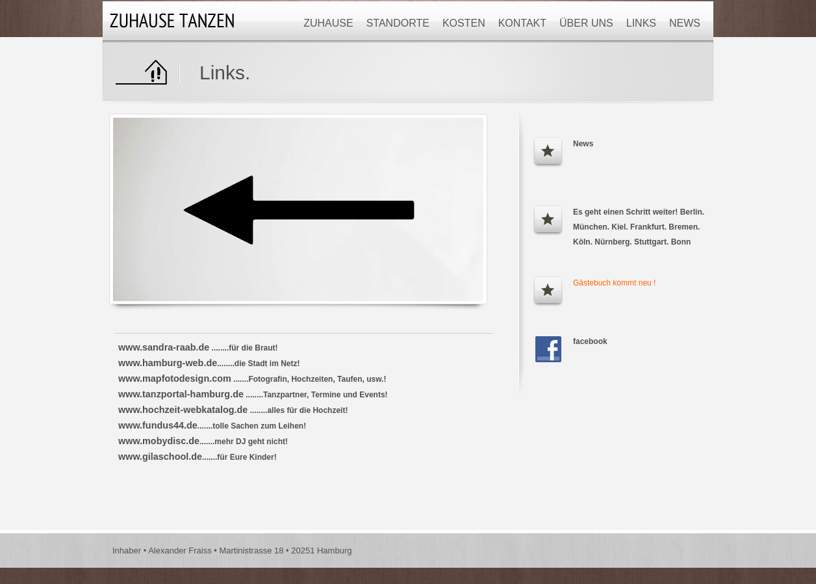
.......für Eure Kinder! (197, 457)
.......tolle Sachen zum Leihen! (212, 426)
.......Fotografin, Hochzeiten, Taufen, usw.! (252, 379)
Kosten (463, 23)
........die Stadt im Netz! (209, 363)
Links (641, 23)
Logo (174, 20)
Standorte (397, 23)
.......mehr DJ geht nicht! (203, 441)
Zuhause (328, 23)
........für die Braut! (198, 347)
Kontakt (522, 23)
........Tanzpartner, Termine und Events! (253, 394)
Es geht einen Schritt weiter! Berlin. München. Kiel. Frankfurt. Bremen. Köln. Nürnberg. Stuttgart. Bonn (638, 226)
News (684, 23)
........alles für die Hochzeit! (233, 410)
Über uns (586, 23)
